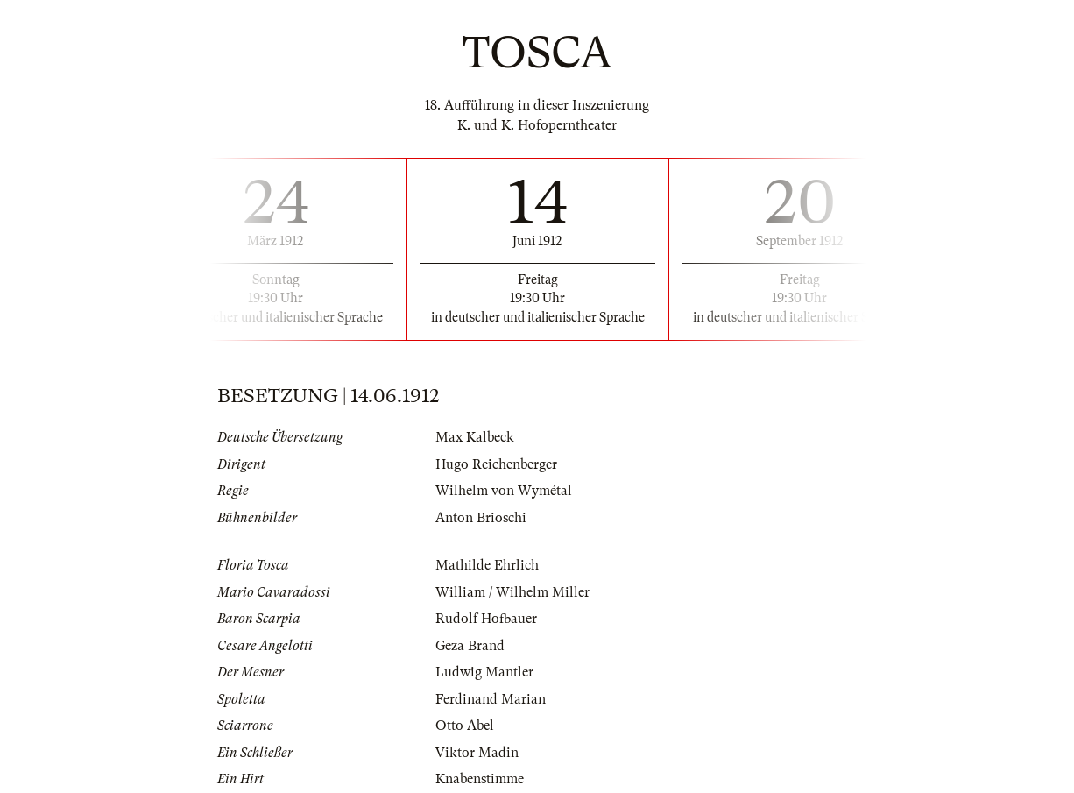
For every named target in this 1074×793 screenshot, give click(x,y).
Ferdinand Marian (490, 699)
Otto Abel (464, 725)
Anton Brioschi (480, 518)
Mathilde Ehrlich (487, 565)
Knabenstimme (479, 779)
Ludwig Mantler (484, 672)
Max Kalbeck (474, 437)
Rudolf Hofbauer (486, 619)
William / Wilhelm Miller (512, 592)
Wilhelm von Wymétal (503, 491)
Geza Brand (470, 646)
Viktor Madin (477, 753)
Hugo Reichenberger (496, 464)
